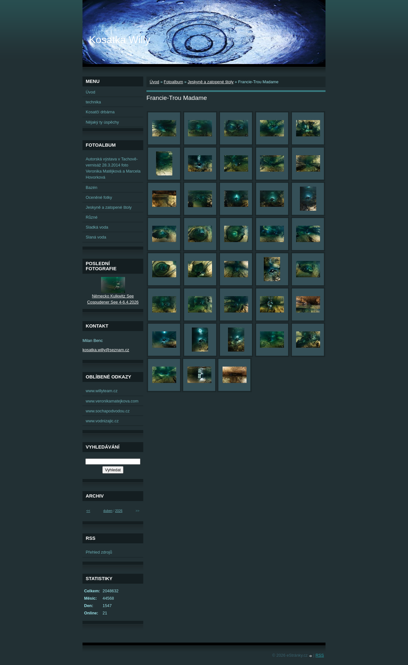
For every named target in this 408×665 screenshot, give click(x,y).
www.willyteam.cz (102, 390)
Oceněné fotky (99, 197)
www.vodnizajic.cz (102, 420)
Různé (92, 217)
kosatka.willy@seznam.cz (105, 349)
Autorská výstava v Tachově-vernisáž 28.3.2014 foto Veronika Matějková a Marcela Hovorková (113, 168)
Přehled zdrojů (99, 552)
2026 (118, 511)
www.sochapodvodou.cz (107, 411)
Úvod (154, 81)
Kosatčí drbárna (100, 111)
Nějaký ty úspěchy (102, 122)
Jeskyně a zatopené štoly (211, 81)
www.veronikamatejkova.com (112, 401)
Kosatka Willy (119, 39)
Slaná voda (96, 237)
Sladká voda (97, 227)
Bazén (91, 187)
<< (88, 511)
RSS (320, 655)
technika (93, 102)
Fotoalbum (173, 81)
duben (107, 511)
